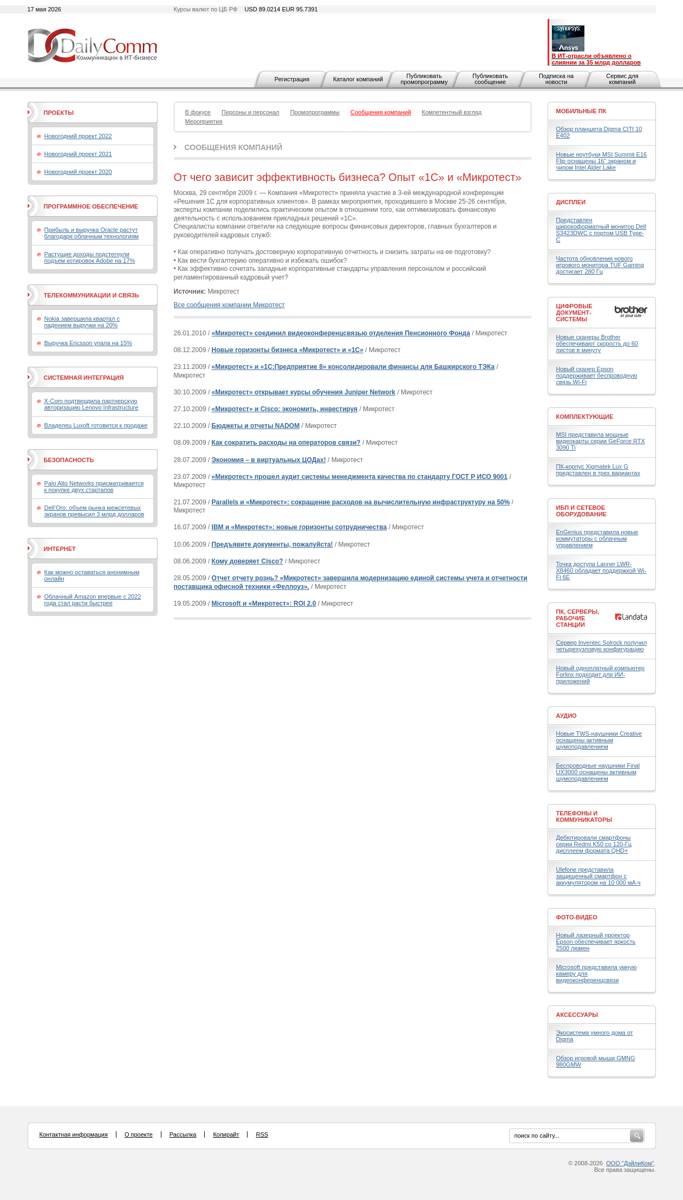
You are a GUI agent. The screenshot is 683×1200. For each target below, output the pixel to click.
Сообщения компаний (234, 147)
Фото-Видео (576, 917)
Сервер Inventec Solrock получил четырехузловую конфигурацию (601, 645)
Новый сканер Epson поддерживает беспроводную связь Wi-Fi (597, 375)
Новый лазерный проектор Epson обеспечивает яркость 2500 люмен (596, 941)
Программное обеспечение (91, 206)
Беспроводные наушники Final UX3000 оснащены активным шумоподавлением (598, 772)
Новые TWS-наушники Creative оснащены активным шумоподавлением (599, 740)
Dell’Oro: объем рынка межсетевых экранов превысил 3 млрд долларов (94, 510)
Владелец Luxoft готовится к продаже (96, 425)
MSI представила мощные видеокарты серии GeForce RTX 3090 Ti (600, 441)
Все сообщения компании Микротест (229, 305)
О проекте (139, 1134)
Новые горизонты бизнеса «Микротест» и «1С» (287, 350)
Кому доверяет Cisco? (247, 561)
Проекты (59, 112)
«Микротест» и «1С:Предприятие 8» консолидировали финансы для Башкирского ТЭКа (353, 367)
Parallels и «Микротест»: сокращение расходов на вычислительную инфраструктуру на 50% (361, 502)
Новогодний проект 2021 (78, 154)
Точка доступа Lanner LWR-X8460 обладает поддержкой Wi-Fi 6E (601, 570)
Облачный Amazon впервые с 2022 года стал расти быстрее (92, 599)
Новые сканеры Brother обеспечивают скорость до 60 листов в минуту (597, 343)
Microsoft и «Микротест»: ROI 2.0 (264, 603)
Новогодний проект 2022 (78, 136)
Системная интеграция (84, 377)
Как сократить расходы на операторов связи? (286, 442)
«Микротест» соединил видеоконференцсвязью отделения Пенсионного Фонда (341, 333)
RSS (262, 1134)
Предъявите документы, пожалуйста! (272, 544)
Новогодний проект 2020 (78, 171)
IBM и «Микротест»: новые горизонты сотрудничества (299, 527)
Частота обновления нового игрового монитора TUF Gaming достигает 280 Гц (600, 265)
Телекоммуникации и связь (91, 295)
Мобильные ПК (581, 111)
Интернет (60, 549)
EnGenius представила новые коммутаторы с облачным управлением (597, 538)
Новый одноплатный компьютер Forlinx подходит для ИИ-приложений (600, 674)
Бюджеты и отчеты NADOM (256, 426)
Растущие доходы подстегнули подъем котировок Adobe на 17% (89, 257)
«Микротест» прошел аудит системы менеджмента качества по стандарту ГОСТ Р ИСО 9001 (360, 477)
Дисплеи (571, 202)
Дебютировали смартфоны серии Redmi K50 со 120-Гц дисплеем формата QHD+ (594, 844)
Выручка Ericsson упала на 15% (88, 343)
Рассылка (183, 1134)
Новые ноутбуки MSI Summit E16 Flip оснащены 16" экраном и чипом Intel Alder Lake (601, 161)
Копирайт (226, 1134)
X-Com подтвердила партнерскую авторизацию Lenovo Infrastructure (91, 404)
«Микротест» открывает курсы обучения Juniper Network (303, 392)
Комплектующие (585, 416)
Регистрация (292, 79)
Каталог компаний (358, 79)
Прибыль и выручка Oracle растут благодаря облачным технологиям (91, 232)
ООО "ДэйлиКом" (630, 1163)
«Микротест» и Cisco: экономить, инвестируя (284, 409)
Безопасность (69, 460)
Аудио (566, 715)
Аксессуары (577, 1014)
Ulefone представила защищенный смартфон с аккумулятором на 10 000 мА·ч (598, 876)
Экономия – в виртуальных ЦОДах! (269, 460)
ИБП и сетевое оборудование (581, 510)
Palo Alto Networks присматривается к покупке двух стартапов (94, 486)
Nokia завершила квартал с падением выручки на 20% (82, 321)
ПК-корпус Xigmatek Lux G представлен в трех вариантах (598, 469)
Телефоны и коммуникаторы (584, 816)
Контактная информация (74, 1134)
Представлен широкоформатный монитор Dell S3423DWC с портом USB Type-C (601, 230)
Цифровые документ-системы (574, 312)
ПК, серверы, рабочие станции (578, 618)
